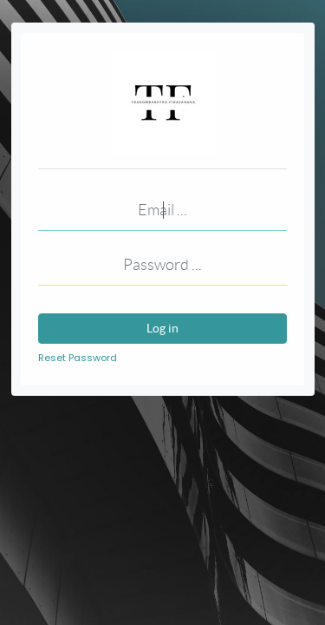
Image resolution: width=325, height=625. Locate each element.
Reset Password (77, 358)
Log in (162, 328)
